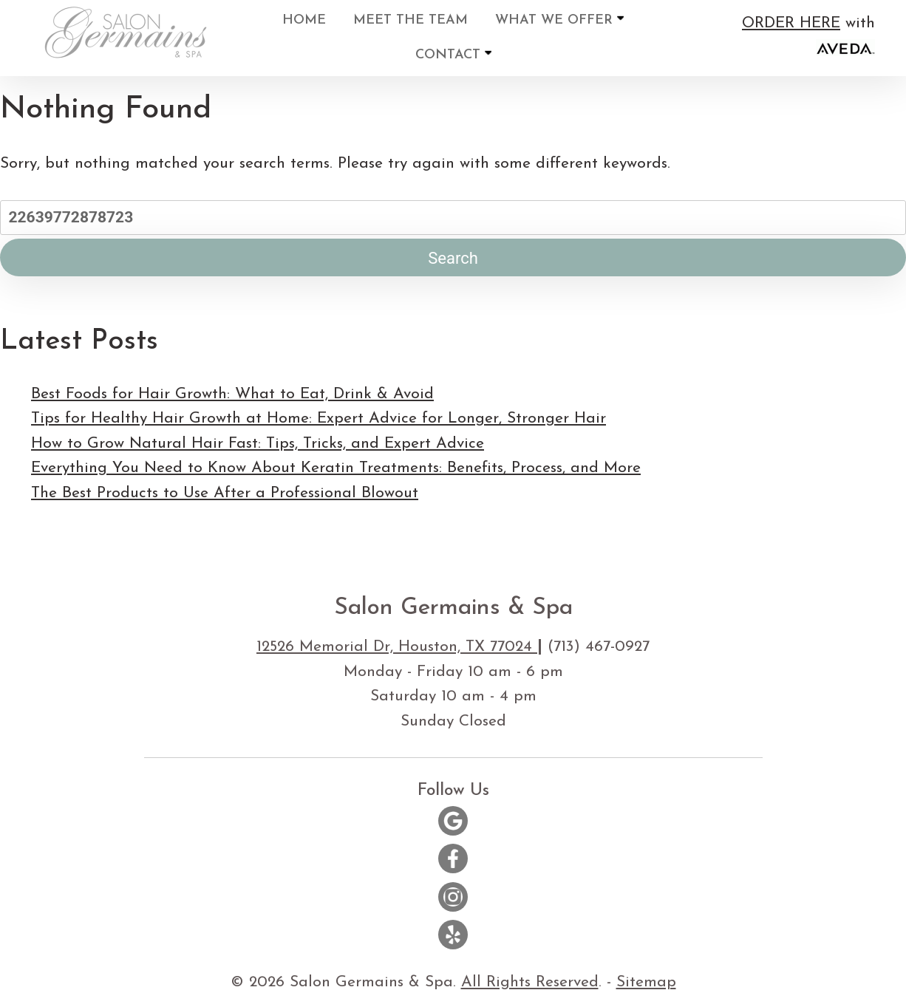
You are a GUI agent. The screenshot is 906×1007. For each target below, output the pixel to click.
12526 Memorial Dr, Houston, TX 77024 (396, 647)
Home (304, 20)
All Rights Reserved (530, 982)
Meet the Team (410, 20)
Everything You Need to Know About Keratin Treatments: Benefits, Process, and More (336, 468)
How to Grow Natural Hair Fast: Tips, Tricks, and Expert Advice (257, 443)
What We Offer (559, 19)
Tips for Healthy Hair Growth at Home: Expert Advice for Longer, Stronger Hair (318, 418)
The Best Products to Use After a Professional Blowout (224, 493)
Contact (453, 54)
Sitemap (646, 982)
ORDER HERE (791, 23)
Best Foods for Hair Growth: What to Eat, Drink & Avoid (232, 394)
